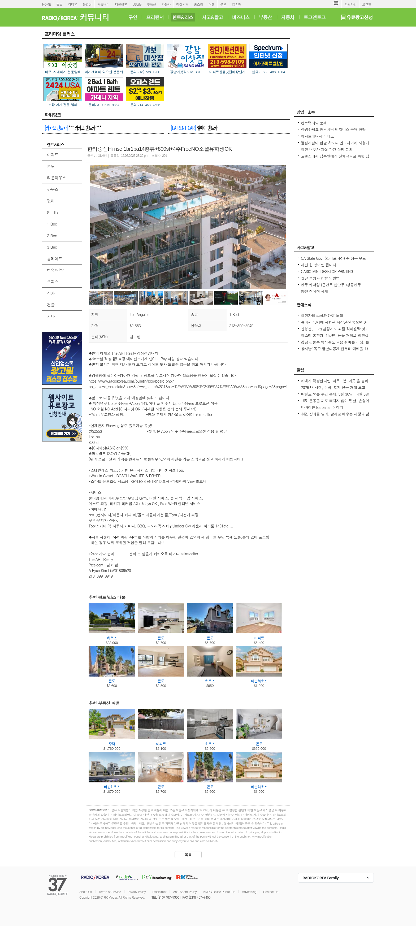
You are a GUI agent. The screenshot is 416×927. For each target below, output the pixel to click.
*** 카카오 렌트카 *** (73, 128)
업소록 (236, 4)
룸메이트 (54, 258)
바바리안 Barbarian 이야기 (322, 407)
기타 (51, 316)
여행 (212, 4)
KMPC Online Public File (219, 891)
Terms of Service (109, 891)
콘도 (51, 166)
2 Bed (52, 235)
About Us (85, 891)
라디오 (72, 4)
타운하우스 (56, 177)
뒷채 (51, 200)
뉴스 (60, 4)
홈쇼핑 (198, 4)
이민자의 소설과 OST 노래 (322, 315)
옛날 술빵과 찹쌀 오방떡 (320, 278)
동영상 (87, 4)
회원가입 (350, 4)
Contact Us (270, 891)
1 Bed (52, 224)
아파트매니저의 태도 (317, 136)
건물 (51, 304)
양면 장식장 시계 (314, 291)
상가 (51, 293)
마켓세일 (182, 4)
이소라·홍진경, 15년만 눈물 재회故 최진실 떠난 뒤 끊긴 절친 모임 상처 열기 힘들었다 (335, 338)
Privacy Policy (137, 891)
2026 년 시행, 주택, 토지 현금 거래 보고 (333, 387)
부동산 (151, 4)
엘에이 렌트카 (194, 128)
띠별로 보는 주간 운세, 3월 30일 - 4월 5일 (335, 394)
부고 (223, 4)
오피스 (52, 281)
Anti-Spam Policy (185, 891)
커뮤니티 (103, 4)
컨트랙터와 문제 (314, 122)
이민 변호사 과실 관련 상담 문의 (327, 149)
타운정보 (121, 4)
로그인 (366, 4)
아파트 (52, 154)
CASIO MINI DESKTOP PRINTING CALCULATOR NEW (327, 274)
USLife (137, 4)
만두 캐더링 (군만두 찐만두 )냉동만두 (331, 284)
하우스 (52, 189)
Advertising (249, 891)
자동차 (166, 4)
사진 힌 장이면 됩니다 (318, 264)
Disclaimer (159, 891)
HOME (46, 4)
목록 (188, 854)
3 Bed (52, 247)
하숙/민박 (55, 270)
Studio (52, 212)
